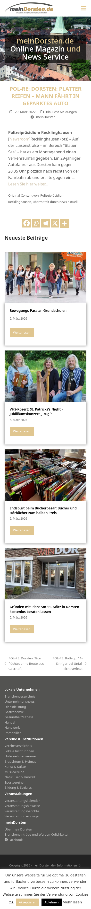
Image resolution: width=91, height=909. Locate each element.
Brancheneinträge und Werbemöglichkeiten (37, 834)
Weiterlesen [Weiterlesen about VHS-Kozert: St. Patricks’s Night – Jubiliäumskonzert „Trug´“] (22, 431)
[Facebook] (26, 223)
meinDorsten (46, 117)
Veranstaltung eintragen (23, 816)
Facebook (14, 840)
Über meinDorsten (18, 829)
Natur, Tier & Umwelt (20, 777)
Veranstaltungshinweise (22, 806)
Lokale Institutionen (19, 751)
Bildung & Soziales (18, 787)
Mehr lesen (72, 902)
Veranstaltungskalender (22, 800)
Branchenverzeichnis (20, 696)
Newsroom (19, 139)
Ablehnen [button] (51, 902)
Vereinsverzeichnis (18, 745)
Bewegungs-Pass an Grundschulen (38, 310)
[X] (55, 223)
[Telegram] (45, 223)
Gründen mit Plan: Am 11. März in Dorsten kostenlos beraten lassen (44, 609)
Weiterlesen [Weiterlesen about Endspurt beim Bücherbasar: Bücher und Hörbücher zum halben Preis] (22, 530)
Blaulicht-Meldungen (61, 112)
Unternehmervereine (20, 756)
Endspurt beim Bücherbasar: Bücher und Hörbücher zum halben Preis (43, 510)
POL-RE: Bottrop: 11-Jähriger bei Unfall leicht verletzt (67, 663)
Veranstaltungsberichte (22, 811)
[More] (64, 223)
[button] (83, 8)
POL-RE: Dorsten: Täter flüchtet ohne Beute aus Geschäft (24, 663)
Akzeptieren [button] (28, 902)
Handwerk (12, 727)
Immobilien (13, 733)
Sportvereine (14, 782)
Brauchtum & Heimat (20, 761)
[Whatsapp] (36, 223)
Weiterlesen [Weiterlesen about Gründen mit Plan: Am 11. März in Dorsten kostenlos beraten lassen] (22, 629)
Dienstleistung (15, 707)
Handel (10, 722)
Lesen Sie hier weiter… (28, 184)
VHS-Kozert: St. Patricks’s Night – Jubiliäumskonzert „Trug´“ (36, 411)
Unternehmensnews (20, 701)
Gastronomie (14, 712)
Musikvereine (14, 772)
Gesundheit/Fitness (19, 717)
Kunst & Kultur (15, 766)
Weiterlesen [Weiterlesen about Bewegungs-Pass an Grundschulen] (22, 332)
